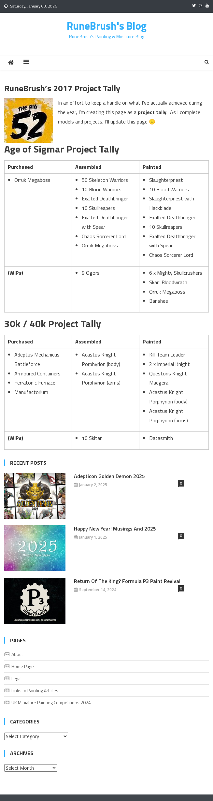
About (17, 654)
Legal (16, 678)
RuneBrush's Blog (107, 26)
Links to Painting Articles (34, 690)
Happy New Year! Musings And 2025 (115, 528)
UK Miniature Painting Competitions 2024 (51, 702)
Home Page (22, 666)
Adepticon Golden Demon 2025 (109, 476)
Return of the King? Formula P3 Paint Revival (127, 581)
